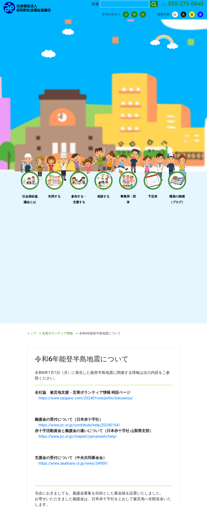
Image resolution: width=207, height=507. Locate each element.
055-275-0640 (185, 4)
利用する (54, 196)
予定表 (152, 196)
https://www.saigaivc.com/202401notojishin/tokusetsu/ (86, 398)
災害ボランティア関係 (57, 333)
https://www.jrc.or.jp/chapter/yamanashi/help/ (78, 436)
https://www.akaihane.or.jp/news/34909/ (73, 463)
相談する (103, 196)
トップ (31, 333)
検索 (95, 4)
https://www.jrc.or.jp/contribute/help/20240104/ (79, 425)
